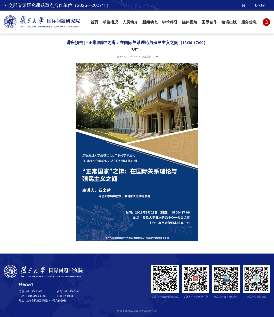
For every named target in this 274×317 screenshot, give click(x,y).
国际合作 (209, 22)
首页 (94, 22)
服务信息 (248, 22)
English (260, 5)
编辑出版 (229, 22)
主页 (243, 7)
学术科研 (169, 22)
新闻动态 (150, 22)
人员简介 (130, 22)
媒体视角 (189, 22)
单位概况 (110, 22)
